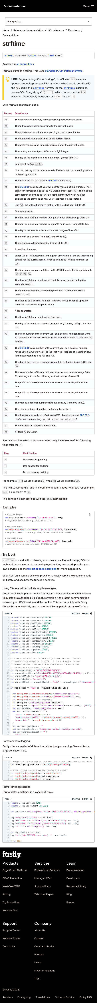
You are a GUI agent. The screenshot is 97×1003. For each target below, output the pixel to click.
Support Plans (42, 886)
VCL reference (56, 30)
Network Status (11, 938)
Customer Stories (44, 946)
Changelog (24, 997)
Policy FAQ (85, 997)
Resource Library (76, 886)
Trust (37, 978)
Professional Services (47, 870)
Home (5, 30)
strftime (38, 87)
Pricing (6, 894)
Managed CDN (43, 878)
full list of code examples (41, 568)
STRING (9, 55)
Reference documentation (28, 30)
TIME (51, 55)
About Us (39, 930)
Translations (43, 997)
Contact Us (9, 946)
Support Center (11, 930)
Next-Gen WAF (11, 886)
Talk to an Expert (44, 894)
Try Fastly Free (10, 902)
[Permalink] (1, 555)
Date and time (10, 35)
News (37, 962)
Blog (69, 894)
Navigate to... (14, 21)
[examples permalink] (1, 507)
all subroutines (25, 64)
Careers (39, 938)
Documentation (75, 870)
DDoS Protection (12, 878)
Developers (73, 878)
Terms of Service (65, 997)
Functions (74, 30)
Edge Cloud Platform (14, 870)
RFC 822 (84, 415)
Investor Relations (44, 970)
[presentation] (48, 673)
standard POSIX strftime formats (64, 70)
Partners (39, 954)
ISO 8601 (52, 180)
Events (70, 902)
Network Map (10, 910)
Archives (7, 997)
